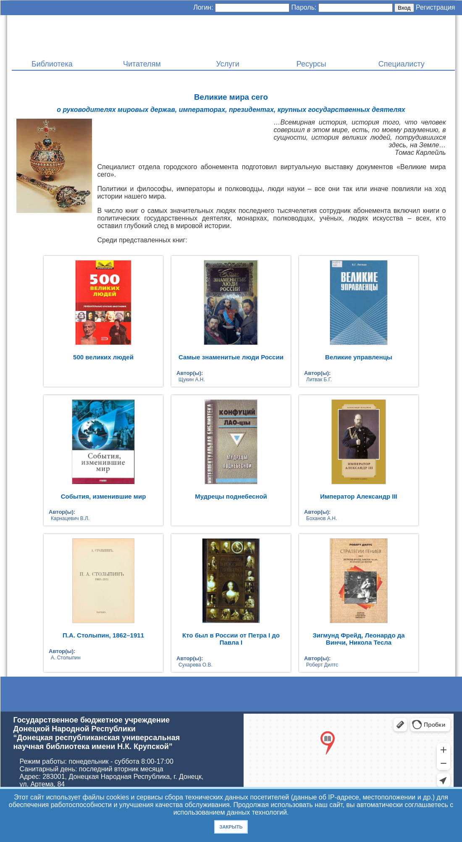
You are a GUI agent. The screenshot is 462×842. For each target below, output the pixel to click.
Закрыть (230, 826)
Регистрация (435, 7)
